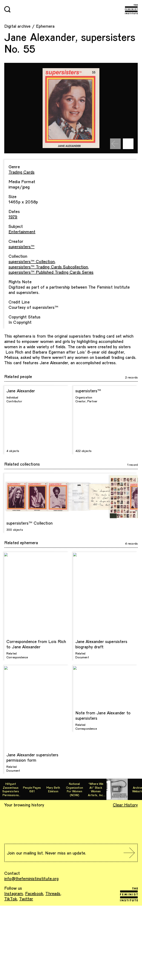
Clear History (125, 804)
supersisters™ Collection (32, 261)
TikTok (10, 898)
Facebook (34, 893)
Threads (52, 893)
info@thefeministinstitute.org (31, 878)
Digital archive (17, 26)
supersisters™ (21, 246)
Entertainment (22, 231)
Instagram (13, 893)
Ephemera (45, 26)
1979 (13, 216)
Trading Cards (21, 171)
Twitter (26, 898)
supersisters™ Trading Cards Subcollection (48, 266)
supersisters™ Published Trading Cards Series (51, 272)
